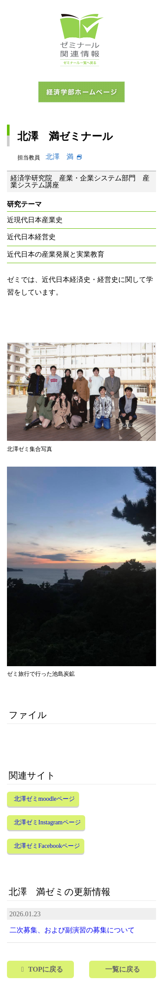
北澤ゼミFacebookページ (47, 846)
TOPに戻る (45, 969)
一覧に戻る (122, 969)
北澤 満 (59, 156)
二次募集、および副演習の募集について (72, 930)
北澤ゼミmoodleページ (44, 799)
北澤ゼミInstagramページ (47, 822)
